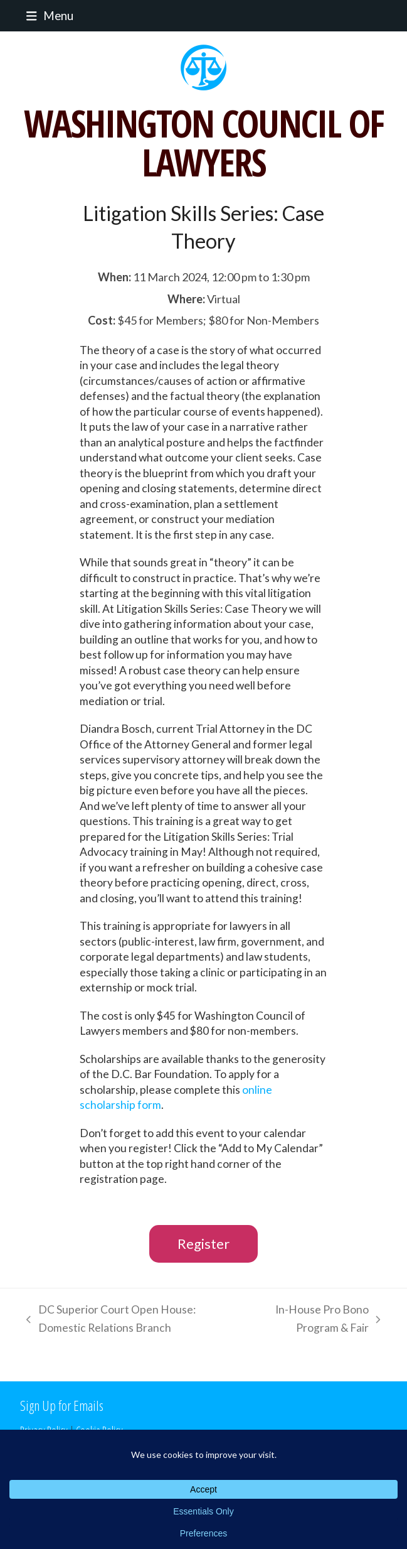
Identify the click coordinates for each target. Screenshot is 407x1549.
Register (203, 1243)
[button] (46, 15)
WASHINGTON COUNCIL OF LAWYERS (204, 142)
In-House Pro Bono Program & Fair (317, 1320)
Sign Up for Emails (61, 1405)
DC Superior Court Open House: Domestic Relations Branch (107, 1320)
